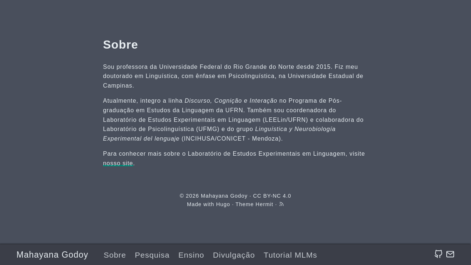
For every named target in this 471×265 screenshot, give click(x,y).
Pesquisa (152, 255)
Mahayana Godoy (52, 254)
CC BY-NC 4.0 (272, 196)
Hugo (223, 204)
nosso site (118, 163)
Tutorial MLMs (290, 255)
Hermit (264, 204)
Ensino (191, 255)
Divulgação (234, 255)
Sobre (115, 255)
